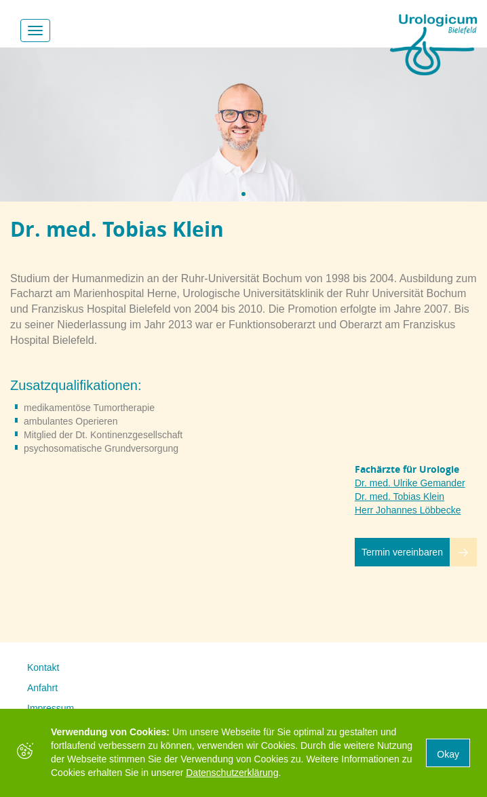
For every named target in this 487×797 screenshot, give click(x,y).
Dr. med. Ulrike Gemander (410, 483)
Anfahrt (42, 687)
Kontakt (43, 667)
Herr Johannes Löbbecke (408, 510)
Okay (448, 754)
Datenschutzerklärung (232, 772)
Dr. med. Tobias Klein (399, 496)
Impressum (50, 708)
